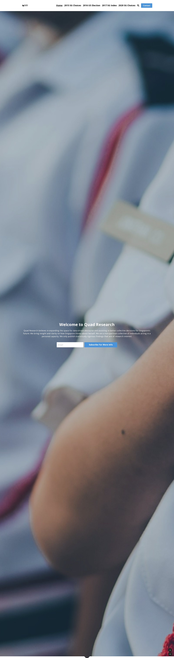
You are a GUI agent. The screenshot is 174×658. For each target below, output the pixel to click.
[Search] (138, 5)
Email (60, 344)
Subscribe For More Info (101, 344)
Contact (146, 5)
